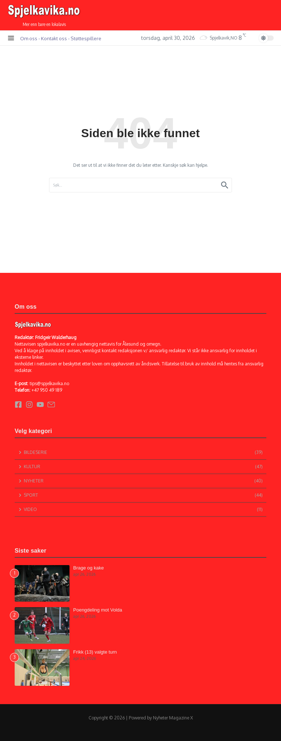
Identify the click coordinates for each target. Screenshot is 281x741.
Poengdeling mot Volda (97, 610)
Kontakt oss (54, 38)
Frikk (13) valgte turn (95, 652)
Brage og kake (88, 568)
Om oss (28, 38)
